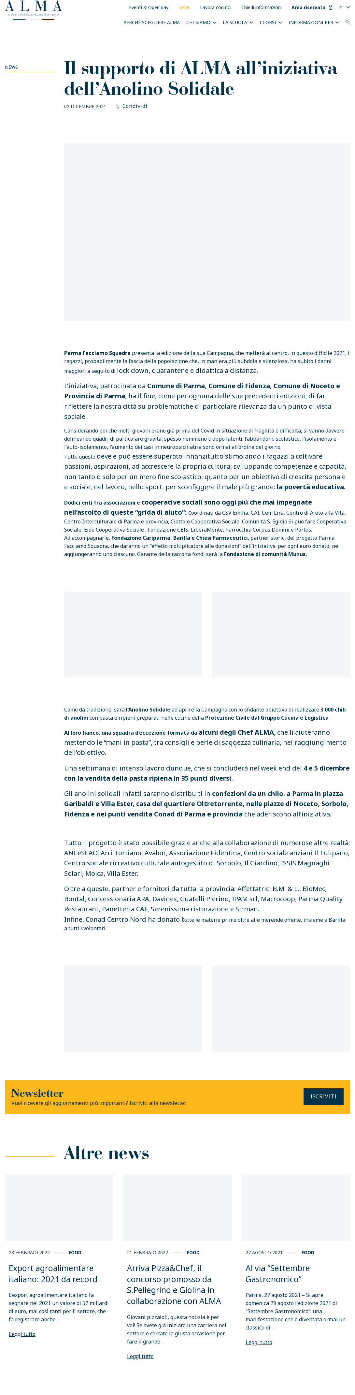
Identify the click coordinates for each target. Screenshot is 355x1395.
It (340, 7)
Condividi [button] (132, 106)
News (184, 7)
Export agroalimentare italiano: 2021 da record (53, 1274)
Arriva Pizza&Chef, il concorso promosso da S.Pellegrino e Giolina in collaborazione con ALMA (174, 1284)
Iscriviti (323, 1096)
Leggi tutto (22, 1334)
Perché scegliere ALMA (151, 22)
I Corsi (268, 22)
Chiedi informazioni (261, 7)
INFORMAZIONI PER (311, 22)
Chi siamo (198, 22)
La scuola (235, 22)
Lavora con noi (216, 7)
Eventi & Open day (148, 7)
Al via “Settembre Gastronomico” (278, 1274)
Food (75, 1252)
